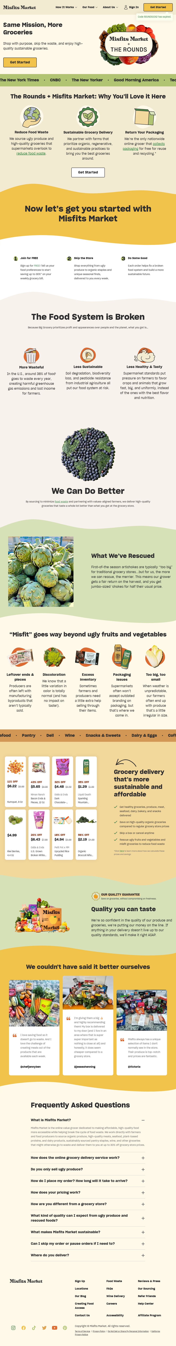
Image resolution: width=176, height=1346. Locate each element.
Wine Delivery (115, 1296)
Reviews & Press (149, 1281)
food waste (61, 501)
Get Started (158, 7)
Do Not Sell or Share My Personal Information (128, 1331)
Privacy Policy (99, 1331)
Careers (111, 1303)
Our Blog (80, 1296)
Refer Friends (147, 1296)
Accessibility (115, 1315)
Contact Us (82, 1315)
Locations (81, 1288)
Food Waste (114, 1281)
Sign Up (80, 1281)
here (122, 851)
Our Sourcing (146, 1288)
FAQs (109, 1288)
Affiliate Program (149, 1315)
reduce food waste (31, 153)
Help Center (146, 1303)
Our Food (88, 7)
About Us (109, 7)
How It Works (65, 7)
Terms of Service (82, 1331)
